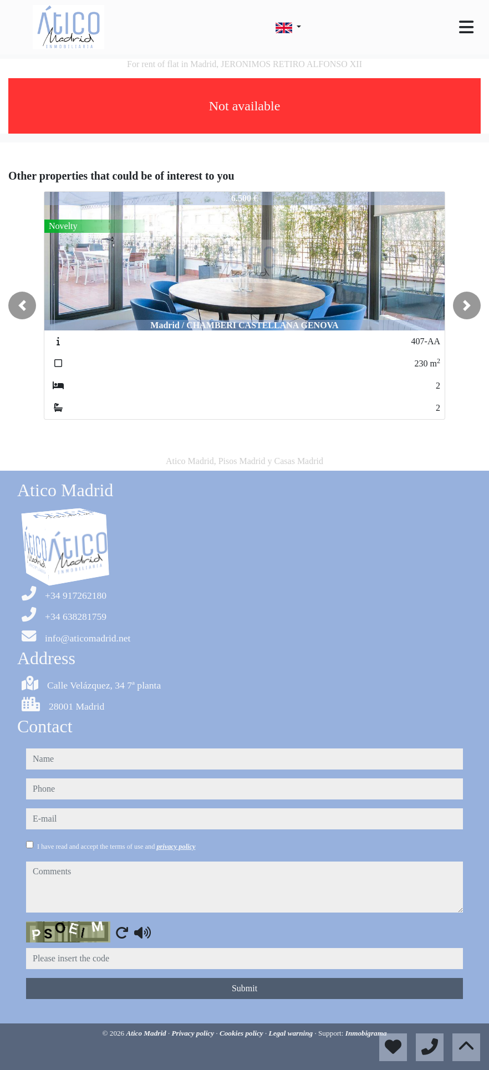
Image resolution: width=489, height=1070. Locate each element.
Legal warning (292, 1033)
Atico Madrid (146, 1033)
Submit (244, 988)
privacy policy (175, 846)
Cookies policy (242, 1033)
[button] (22, 305)
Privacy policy (194, 1033)
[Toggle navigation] (466, 27)
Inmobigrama (366, 1033)
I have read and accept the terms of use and (116, 846)
